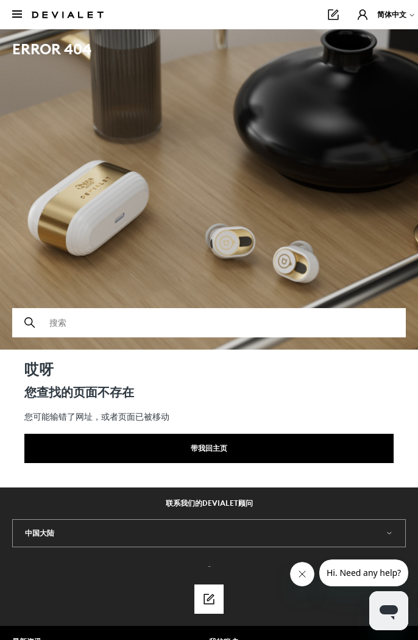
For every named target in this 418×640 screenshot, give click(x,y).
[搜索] (209, 322)
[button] (362, 14)
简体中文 (396, 14)
